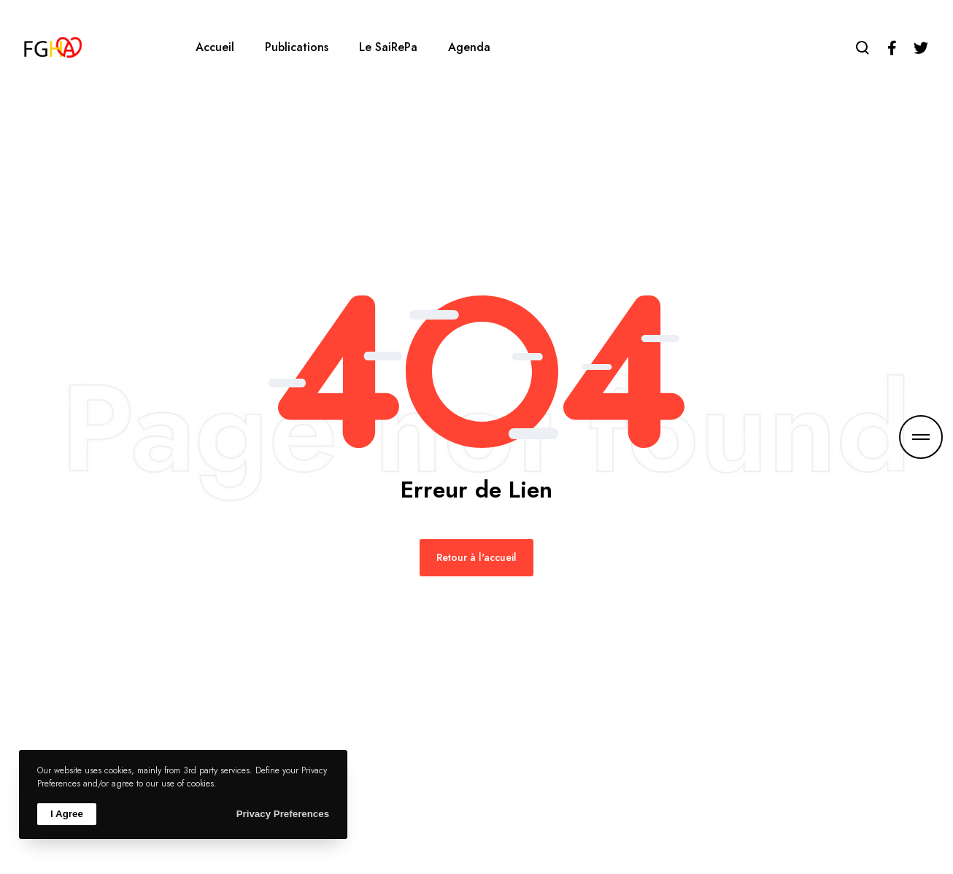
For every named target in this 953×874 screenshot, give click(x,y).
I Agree (66, 813)
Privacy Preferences (282, 813)
